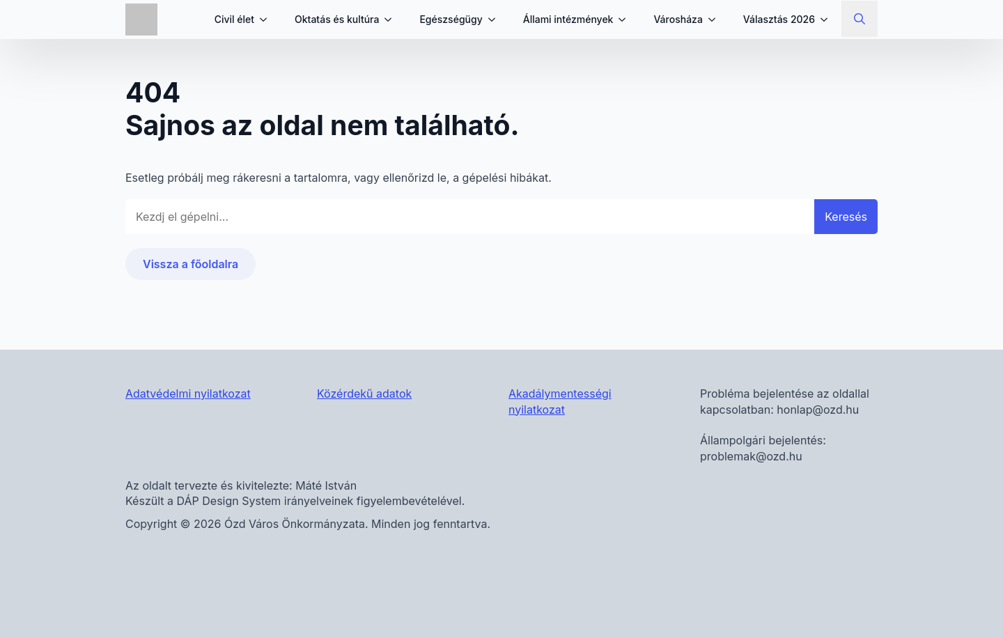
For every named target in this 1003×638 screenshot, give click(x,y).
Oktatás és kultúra (337, 19)
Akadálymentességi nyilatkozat (560, 401)
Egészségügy (450, 19)
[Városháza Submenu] (716, 19)
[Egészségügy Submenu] (496, 19)
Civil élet (234, 19)
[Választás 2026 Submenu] (828, 19)
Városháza (677, 19)
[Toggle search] (859, 19)
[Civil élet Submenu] (267, 19)
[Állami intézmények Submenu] (626, 19)
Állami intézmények (568, 19)
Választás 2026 (779, 19)
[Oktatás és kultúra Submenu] (392, 19)
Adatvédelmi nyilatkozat (188, 393)
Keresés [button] (846, 217)
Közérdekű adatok (364, 393)
